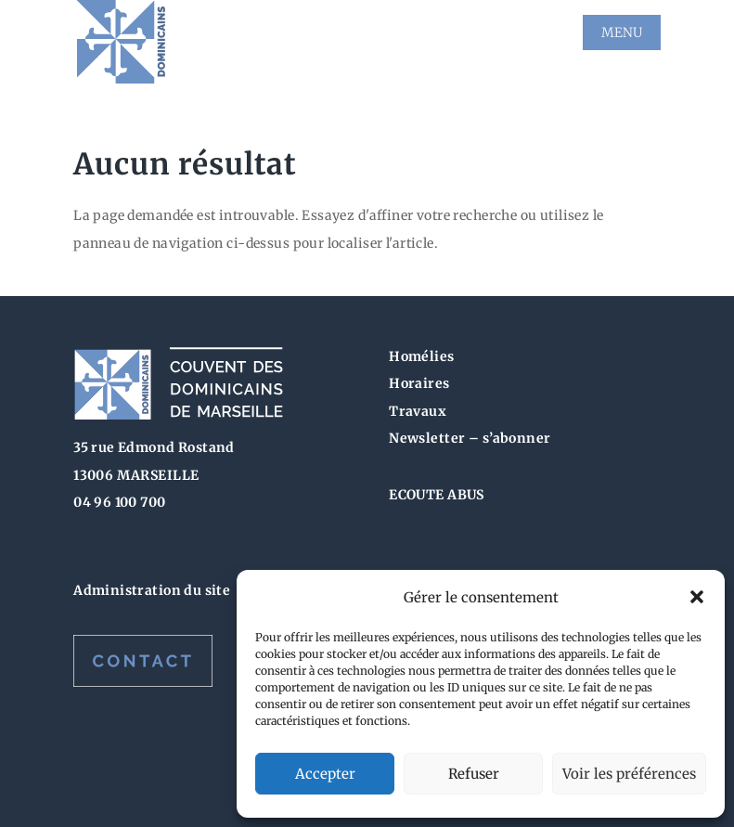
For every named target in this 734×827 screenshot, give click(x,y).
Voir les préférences (629, 773)
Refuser (473, 773)
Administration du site (151, 590)
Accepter (325, 773)
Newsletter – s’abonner (469, 438)
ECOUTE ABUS (436, 494)
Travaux (417, 411)
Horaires (419, 383)
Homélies (421, 356)
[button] (697, 597)
